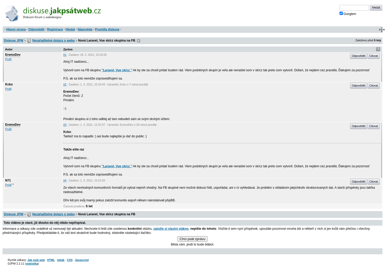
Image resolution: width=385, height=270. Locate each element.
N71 (8, 180)
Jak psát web (36, 259)
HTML (51, 259)
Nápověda (85, 29)
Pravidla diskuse (107, 29)
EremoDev (12, 55)
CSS (70, 259)
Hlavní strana (16, 29)
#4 (64, 180)
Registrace (55, 29)
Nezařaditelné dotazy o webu (53, 40)
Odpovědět (36, 29)
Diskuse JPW (13, 40)
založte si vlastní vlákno (171, 229)
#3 (64, 124)
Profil (8, 59)
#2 (64, 84)
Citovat (373, 55)
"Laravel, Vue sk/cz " (117, 70)
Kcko (9, 84)
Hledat (70, 29)
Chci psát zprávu (192, 239)
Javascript (82, 259)
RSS (138, 40)
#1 (64, 54)
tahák (60, 259)
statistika (32, 263)
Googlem (348, 14)
